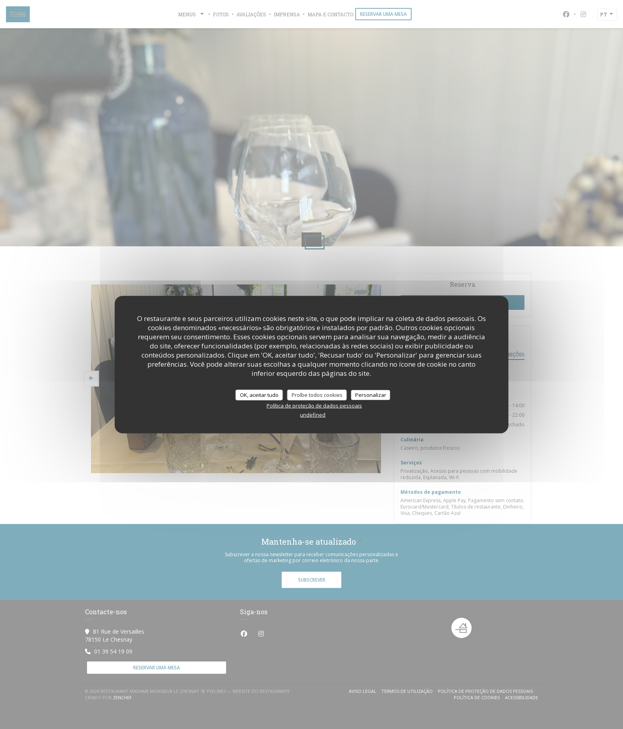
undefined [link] (312, 414)
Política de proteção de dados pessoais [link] (314, 405)
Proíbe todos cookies (317, 394)
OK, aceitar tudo (259, 394)
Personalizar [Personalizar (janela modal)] (370, 394)
